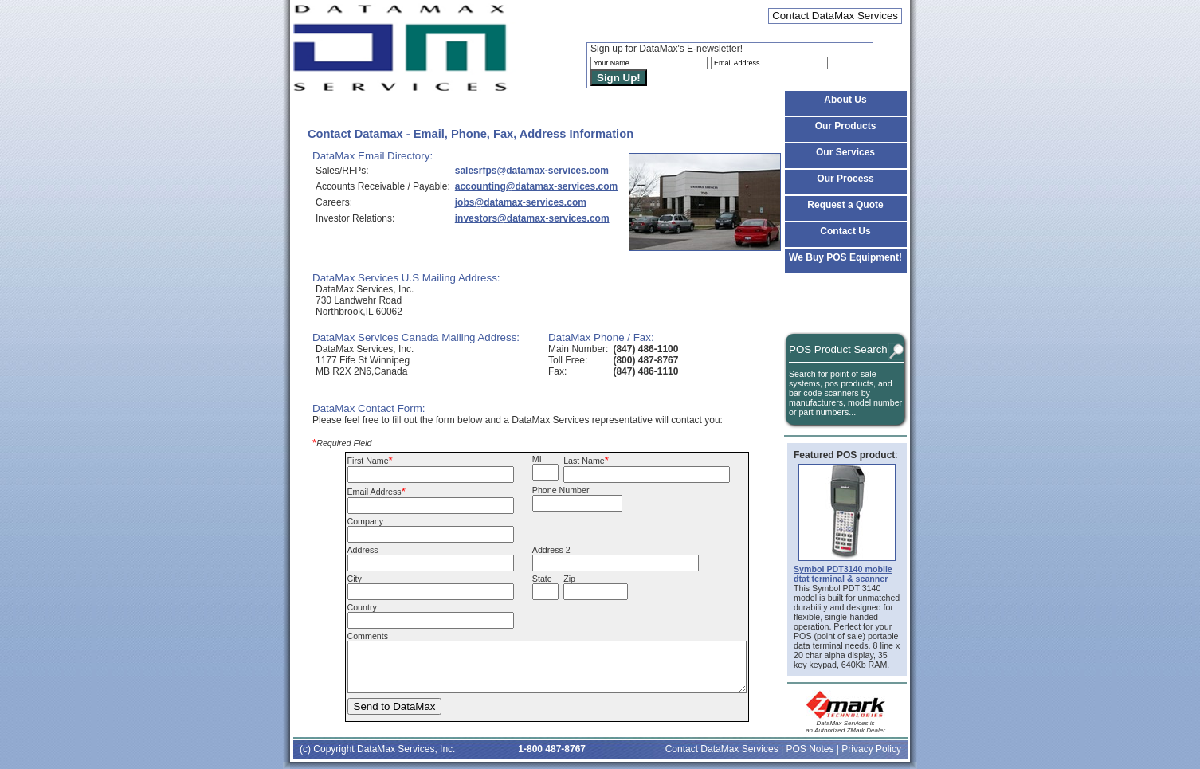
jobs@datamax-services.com (520, 202)
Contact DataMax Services (721, 749)
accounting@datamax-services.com (536, 186)
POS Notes (809, 749)
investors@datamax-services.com (532, 218)
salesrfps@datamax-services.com (532, 170)
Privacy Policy (871, 749)
